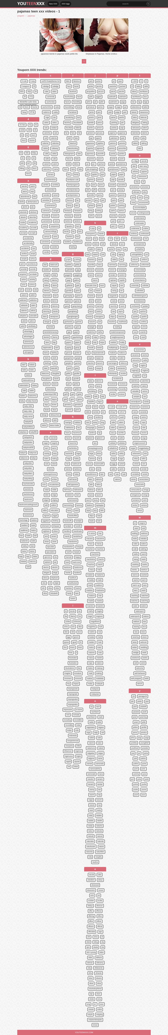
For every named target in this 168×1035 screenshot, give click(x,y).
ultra (144, 192)
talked (135, 143)
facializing (69, 117)
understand (139, 218)
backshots (28, 515)
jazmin (99, 180)
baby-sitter (28, 406)
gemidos (78, 405)
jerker (99, 205)
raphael (113, 280)
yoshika (134, 743)
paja (122, 128)
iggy (68, 637)
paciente (112, 86)
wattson (136, 621)
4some (32, 140)
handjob (78, 521)
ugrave (144, 171)
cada (57, 107)
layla (88, 510)
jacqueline (91, 91)
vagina (142, 365)
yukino (135, 764)
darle (55, 358)
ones (102, 1004)
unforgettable (137, 254)
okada (95, 947)
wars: (136, 590)
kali (103, 254)
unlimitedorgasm (139, 296)
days (46, 405)
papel (121, 174)
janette (91, 123)
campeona (54, 226)
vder (144, 428)
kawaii (99, 348)
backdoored (28, 494)
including (67, 720)
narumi (99, 800)
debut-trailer (54, 425)
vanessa (145, 407)
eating (54, 459)
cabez (54, 91)
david (56, 379)
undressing (136, 239)
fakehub (73, 143)
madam (90, 575)
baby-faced (32, 401)
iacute (72, 611)
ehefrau (56, 521)
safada (112, 443)
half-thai (67, 490)
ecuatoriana (54, 485)
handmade (78, 531)
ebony (50, 469)
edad (47, 490)
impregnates (73, 704)
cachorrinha (47, 107)
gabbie (68, 265)
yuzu (143, 795)
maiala (91, 637)
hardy (69, 593)
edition (53, 505)
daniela (50, 327)
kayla (90, 358)
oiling (96, 942)
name (100, 758)
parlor (113, 211)
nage (88, 733)
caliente (45, 143)
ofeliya (90, 906)
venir (145, 500)
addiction (33, 300)
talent (145, 128)
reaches (121, 316)
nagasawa (90, 727)
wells (147, 678)
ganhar (78, 322)
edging (54, 500)
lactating (92, 391)
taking (145, 123)
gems (77, 410)
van (144, 396)
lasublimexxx (92, 474)
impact (76, 684)
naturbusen (90, 846)
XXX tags (66, 4)
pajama (112, 133)
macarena (100, 539)
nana (101, 774)
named (89, 764)
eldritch (47, 562)
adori (24, 321)
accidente (25, 248)
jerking (98, 211)
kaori (102, 285)
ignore (76, 637)
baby (22, 401)
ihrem (72, 647)
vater (136, 422)
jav (87, 164)
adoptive (23, 316)
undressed (145, 234)
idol (72, 632)
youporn (20, 16)
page (118, 107)
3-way (32, 81)
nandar (99, 784)
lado (96, 396)
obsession (91, 890)
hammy (79, 505)
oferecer (99, 906)
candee (54, 247)
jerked (91, 205)
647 (28, 163)
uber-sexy (143, 166)
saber (113, 428)
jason (100, 159)
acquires (22, 274)
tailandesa (136, 107)
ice (80, 616)
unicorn (135, 259)
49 (35, 130)
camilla (46, 216)
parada (121, 180)
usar (136, 337)
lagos (100, 402)
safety (121, 453)
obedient (91, 880)
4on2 (24, 140)
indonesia (73, 735)
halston (69, 495)
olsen (98, 994)
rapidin (122, 280)
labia (90, 381)
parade (112, 185)
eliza (45, 593)
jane (99, 112)
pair (122, 123)
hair (67, 464)
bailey (25, 546)
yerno (135, 733)
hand (77, 510)
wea (136, 632)
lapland (90, 438)
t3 (132, 86)
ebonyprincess (50, 474)
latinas (91, 490)
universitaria (140, 275)
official (99, 926)
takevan (144, 117)
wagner (142, 523)
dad (45, 265)
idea (80, 627)
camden (46, 195)
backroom (28, 499)
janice (99, 123)
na (91, 707)
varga (135, 417)
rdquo (112, 316)
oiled (88, 942)
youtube (145, 748)
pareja (120, 190)
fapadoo (69, 226)
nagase (101, 727)
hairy (69, 474)
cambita (55, 185)
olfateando (98, 968)
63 (28, 158)
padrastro (114, 102)
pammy (112, 148)
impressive (68, 710)
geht (66, 394)
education (54, 510)
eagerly (54, 443)
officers (91, 926)
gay (68, 379)
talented (135, 133)
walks (136, 554)
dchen (54, 405)
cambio (46, 185)
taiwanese (144, 112)
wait (143, 528)
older (90, 958)
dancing (46, 311)
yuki (135, 758)
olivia (99, 983)
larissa (92, 459)
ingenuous (69, 756)
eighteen (46, 531)
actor (24, 285)
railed (114, 259)
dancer (46, 306)
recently (123, 389)
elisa (50, 588)
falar (79, 154)
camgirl (56, 211)
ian (79, 611)
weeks (145, 658)
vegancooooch (139, 443)
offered (98, 911)
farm (78, 226)
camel (55, 195)
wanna (135, 575)
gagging (77, 275)
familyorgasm (73, 185)
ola (103, 947)
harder (68, 573)
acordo (33, 269)
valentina (134, 381)
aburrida (33, 217)
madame (99, 575)
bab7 (24, 365)
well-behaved (139, 673)
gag (77, 270)
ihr (81, 642)
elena (45, 578)
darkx (47, 358)
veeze (136, 438)
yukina (143, 758)
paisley (114, 128)
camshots (45, 242)
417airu (22, 125)
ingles (78, 756)
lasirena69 (99, 464)
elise (57, 588)
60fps (34, 153)
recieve (122, 394)
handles (67, 531)
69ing (22, 168)
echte (46, 479)
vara (134, 412)
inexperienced (72, 741)
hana (69, 510)
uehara (135, 171)
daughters (46, 379)
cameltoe (45, 200)
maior (99, 647)
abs (32, 207)
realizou (122, 353)
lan (103, 412)
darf (56, 348)
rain (121, 259)
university (135, 285)
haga (78, 453)
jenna (102, 190)
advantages (28, 336)
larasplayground (95, 448)
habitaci (78, 422)
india (78, 725)
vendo (144, 474)
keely (91, 368)
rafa (113, 254)
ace (33, 248)
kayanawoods (98, 353)
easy (55, 453)
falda (77, 159)
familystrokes (73, 190)
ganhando (68, 322)
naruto (91, 805)
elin (43, 588)
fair (66, 133)
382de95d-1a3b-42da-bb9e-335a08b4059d (28, 102)
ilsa (79, 668)
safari (113, 453)
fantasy (69, 216)
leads (92, 521)
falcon (69, 159)
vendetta (135, 474)
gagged (68, 275)
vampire (136, 396)
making (99, 673)
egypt (55, 516)
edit (46, 505)
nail (102, 733)
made (99, 580)
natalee (99, 815)
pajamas (31, 16)
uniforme (134, 265)
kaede (101, 234)
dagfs (47, 275)
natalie (99, 821)
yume (144, 764)
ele (55, 562)
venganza (135, 495)
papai (113, 174)
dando (55, 311)
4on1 (34, 135)
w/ (135, 523)
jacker (98, 81)
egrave (46, 516)
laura (91, 495)
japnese (100, 148)
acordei (24, 269)
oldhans (99, 958)
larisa (99, 453)
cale (55, 133)
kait (102, 244)
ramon (112, 270)
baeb (28, 536)
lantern (100, 428)
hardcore (67, 567)
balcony (33, 562)
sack (113, 438)
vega (144, 438)
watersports (135, 616)
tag (139, 102)
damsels (47, 296)
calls (54, 159)
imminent (68, 678)
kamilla (91, 265)
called (54, 154)
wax (144, 621)
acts (21, 290)
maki (90, 673)
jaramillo (100, 154)
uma (133, 197)
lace (91, 386)
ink (69, 767)
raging (120, 254)
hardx (78, 588)
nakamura (91, 748)
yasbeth (143, 707)
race (122, 244)
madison (99, 585)
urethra (143, 322)
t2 (146, 81)
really (113, 358)
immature (77, 673)
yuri (132, 779)
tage (145, 102)
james (100, 107)
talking (143, 143)
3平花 (32, 112)
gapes (77, 342)
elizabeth (54, 593)
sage (121, 459)
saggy (113, 464)
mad (99, 570)
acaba (22, 222)
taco (145, 97)
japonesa (90, 154)
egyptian (45, 521)
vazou (136, 428)
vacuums (135, 360)
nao (99, 790)
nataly (90, 826)
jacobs (99, 86)
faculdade (77, 123)
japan (98, 138)
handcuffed (72, 516)
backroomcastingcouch (28, 505)
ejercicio (47, 557)
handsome (73, 542)
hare (77, 593)
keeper (99, 368)
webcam (143, 642)
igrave (66, 642)
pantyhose (121, 164)
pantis (113, 159)
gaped (66, 337)
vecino (144, 433)
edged (46, 500)
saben (121, 422)
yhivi (132, 738)
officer (99, 921)
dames (46, 291)
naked (100, 748)
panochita (122, 148)
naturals (100, 841)
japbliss (100, 143)
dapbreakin (47, 348)
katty (88, 342)
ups (135, 311)
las (99, 459)
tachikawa (136, 97)
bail (35, 536)
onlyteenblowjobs (95, 1020)
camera (56, 200)
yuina (146, 753)
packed (122, 86)
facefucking (69, 97)
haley (76, 474)
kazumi (100, 363)
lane (87, 422)
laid (88, 407)
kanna (98, 275)
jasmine (91, 159)
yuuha (143, 784)
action (23, 279)
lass (91, 469)
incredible (78, 720)
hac (78, 428)
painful (121, 117)
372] (31, 97)
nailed (91, 738)
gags (69, 280)
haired (68, 469)
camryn (46, 237)
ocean (100, 890)
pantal (112, 154)
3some (34, 107)
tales (136, 138)
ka (99, 228)
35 (25, 97)
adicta (33, 311)
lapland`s (99, 438)
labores (99, 381)
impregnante (73, 689)
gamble (69, 291)
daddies (46, 270)
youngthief (144, 743)
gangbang (73, 311)
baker (35, 556)
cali (45, 138)
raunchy (113, 306)
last (98, 469)
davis (55, 384)
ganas (77, 301)
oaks (99, 875)
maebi (90, 601)
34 (36, 91)
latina (98, 485)
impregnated (73, 699)
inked (76, 767)
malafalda (99, 678)
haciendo (69, 453)
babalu (32, 365)
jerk (103, 200)
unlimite (145, 285)
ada (35, 290)
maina (91, 647)
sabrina (121, 428)
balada (23, 562)
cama (56, 169)
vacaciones (139, 350)
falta (80, 169)
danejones (54, 316)
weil (135, 663)
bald (28, 567)
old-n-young (91, 952)
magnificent (95, 621)
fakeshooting (73, 148)
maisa (90, 658)
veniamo (136, 500)
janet (100, 117)
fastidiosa (77, 242)
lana (90, 417)
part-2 (113, 226)
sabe (113, 422)
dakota (54, 280)
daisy (46, 280)
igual (74, 642)
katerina (91, 332)
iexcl (79, 632)
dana (46, 301)
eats (47, 464)
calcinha (47, 133)
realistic (113, 342)
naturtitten (100, 852)
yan (132, 701)
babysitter (28, 463)
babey (34, 385)
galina (76, 280)
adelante (24, 305)
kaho (89, 239)
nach (98, 707)
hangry (79, 547)
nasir (91, 810)
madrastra (100, 590)
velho (143, 459)
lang (102, 422)
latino (99, 490)
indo (77, 730)
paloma (113, 143)
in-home (79, 710)
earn (46, 448)
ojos (88, 947)
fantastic (77, 211)
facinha (67, 123)
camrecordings (50, 231)
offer (90, 911)
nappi (90, 800)
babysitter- (28, 468)
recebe (123, 373)
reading (117, 327)
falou (66, 169)
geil (72, 394)
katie (88, 337)
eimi (46, 536)
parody (113, 216)
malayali (99, 684)
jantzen (90, 133)
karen (99, 296)
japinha (90, 148)
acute (28, 290)
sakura (117, 479)
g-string (77, 259)
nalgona (91, 758)
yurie (147, 779)
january (100, 133)
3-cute (24, 81)
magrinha (91, 627)
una (146, 197)
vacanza (135, 355)
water (135, 606)
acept (33, 254)
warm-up (136, 585)
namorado (91, 774)
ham (77, 495)
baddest (24, 525)
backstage (24, 520)
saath (122, 417)
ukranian (145, 187)
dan (55, 296)
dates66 (54, 368)
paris (114, 200)
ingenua (78, 751)
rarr (121, 291)
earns (54, 448)
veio (145, 453)
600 (27, 153)
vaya (143, 422)
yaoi (147, 701)
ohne (96, 937)
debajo (44, 415)
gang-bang (76, 306)
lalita (88, 412)
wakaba (144, 539)
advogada (28, 352)
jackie (91, 86)
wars (145, 585)
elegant (46, 573)
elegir (55, 573)
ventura (144, 505)
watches (134, 601)
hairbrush (76, 464)
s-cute (111, 407)
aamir (33, 186)
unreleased (139, 301)
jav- (93, 164)
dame (54, 285)
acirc (22, 264)
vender (144, 469)
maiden (91, 642)
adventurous (28, 347)
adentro (24, 311)
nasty (99, 810)
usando (143, 332)
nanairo (100, 779)
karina (90, 306)
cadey (55, 112)
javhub (101, 164)
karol (91, 311)
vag (135, 365)
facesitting (69, 107)
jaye (102, 174)
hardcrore (78, 567)
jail (95, 102)
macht (100, 564)
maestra (90, 606)
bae (21, 536)
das (55, 363)
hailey (76, 459)
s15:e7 (122, 412)
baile (33, 541)
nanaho (90, 779)
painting (114, 123)
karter (99, 311)
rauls (121, 301)
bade (33, 525)
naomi (91, 795)
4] (22, 135)
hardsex (69, 588)
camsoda (56, 242)
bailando (24, 541)
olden (102, 952)
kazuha (90, 363)
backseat (28, 510)
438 (29, 130)
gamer (78, 296)
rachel (111, 249)
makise (89, 678)
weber (134, 647)
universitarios (139, 280)
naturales (90, 841)
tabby (138, 86)
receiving (112, 389)
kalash (95, 254)
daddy (55, 270)
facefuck (73, 91)
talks (140, 148)
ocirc (92, 895)
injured (77, 761)
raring (114, 291)
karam (98, 291)
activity (32, 279)
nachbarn (91, 717)
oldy (89, 968)
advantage (28, 331)
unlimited (139, 291)
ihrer (70, 653)
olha (90, 973)
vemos (135, 469)
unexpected (139, 244)
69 (35, 163)
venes (133, 479)
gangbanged (73, 316)
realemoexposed (117, 332)
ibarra (73, 616)
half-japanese (72, 485)
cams (55, 237)
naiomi (91, 743)
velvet (136, 464)
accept (23, 233)
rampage (121, 270)
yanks (139, 701)
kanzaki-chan (91, 285)
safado (123, 448)
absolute (23, 212)
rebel (112, 368)
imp (68, 684)
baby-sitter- (28, 411)
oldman (90, 963)
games (68, 301)
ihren (80, 647)
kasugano (99, 316)
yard (135, 707)
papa (124, 169)
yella (144, 722)
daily (54, 275)
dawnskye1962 (50, 394)
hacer (68, 438)
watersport (140, 611)
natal (90, 815)
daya (46, 399)
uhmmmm (142, 177)
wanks (144, 564)
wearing (135, 637)
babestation (24, 385)
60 (21, 153)
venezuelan (135, 490)
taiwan (134, 112)
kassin (89, 316)
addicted (23, 300)
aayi (32, 191)
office (91, 921)
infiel (78, 746)
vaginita (137, 376)
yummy (136, 774)
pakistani (113, 138)
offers (100, 916)
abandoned (25, 197)
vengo (145, 495)
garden (77, 353)
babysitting (28, 479)
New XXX (53, 4)
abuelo (23, 217)
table (146, 86)
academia (32, 222)
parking (122, 205)
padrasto (122, 97)
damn (55, 291)
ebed (54, 464)
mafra (90, 611)
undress (134, 234)
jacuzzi (101, 91)
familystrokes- (72, 195)
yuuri (136, 795)
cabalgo (55, 86)
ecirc (44, 485)
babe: (32, 370)
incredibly (69, 725)
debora (47, 420)
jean (93, 185)
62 (23, 158)
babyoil (23, 453)
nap (99, 795)
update (145, 306)
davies (46, 384)
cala (46, 128)
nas (99, 805)
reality (122, 342)
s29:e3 (113, 417)
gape (76, 332)
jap (91, 138)
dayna (54, 399)
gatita (68, 373)
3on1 (27, 107)
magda (99, 611)
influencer (68, 751)
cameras (46, 211)
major (90, 663)
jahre (89, 102)
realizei (112, 353)
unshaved (135, 306)
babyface (23, 432)
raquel (114, 285)
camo (56, 221)
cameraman (50, 205)
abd (34, 197)
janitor (90, 128)
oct (99, 895)
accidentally (28, 243)
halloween (78, 490)
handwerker (68, 547)
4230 (22, 130)
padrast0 (112, 97)
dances (55, 306)
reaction (112, 322)
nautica (95, 862)
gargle (78, 358)
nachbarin (95, 712)
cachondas (50, 102)
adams (24, 295)
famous (70, 200)
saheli (121, 464)
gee (68, 384)
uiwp (137, 182)
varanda (143, 412)
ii (76, 653)
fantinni (68, 221)
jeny (96, 200)
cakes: (54, 123)
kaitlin (91, 249)
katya (102, 342)
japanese (90, 143)
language (90, 428)
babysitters (28, 473)
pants (121, 159)
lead (99, 516)
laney (95, 422)
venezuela (140, 485)
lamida (95, 412)
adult (23, 326)
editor (45, 510)
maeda (99, 601)
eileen (55, 531)
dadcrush (53, 265)
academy (23, 228)
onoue (95, 1025)
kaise (96, 244)
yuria (139, 779)
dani (55, 322)
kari (91, 301)
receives (122, 384)
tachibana (143, 91)
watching (144, 601)
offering (91, 916)
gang (67, 306)
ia (65, 611)
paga (123, 102)
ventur (135, 505)
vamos (144, 391)
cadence (46, 112)
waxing (136, 627)
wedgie (136, 653)
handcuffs (68, 521)
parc (113, 190)
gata (76, 368)
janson (99, 128)
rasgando (113, 296)
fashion (69, 237)
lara (95, 443)
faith (69, 138)
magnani (99, 616)
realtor (121, 358)
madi (90, 585)
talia (143, 138)
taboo (134, 91)
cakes (46, 123)
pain (125, 112)
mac (100, 533)
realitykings (113, 348)
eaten (46, 459)
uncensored (143, 202)
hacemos (76, 433)
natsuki (90, 836)
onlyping (99, 1015)
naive (99, 743)
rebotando (113, 373)
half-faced (73, 479)
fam (68, 174)
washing (134, 596)
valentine (145, 381)
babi (24, 391)
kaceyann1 (91, 234)
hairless (77, 469)
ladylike (91, 402)
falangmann (69, 154)
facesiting (76, 102)
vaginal (145, 371)
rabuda (114, 244)
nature (101, 846)
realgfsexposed (117, 337)
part (113, 221)
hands (67, 536)
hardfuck (72, 578)
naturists (89, 852)
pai (125, 107)
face (69, 86)
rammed (112, 265)
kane (91, 275)
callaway (54, 148)
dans (47, 342)
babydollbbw (28, 427)
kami (100, 259)
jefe (87, 190)
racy (118, 249)
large (91, 453)
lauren (98, 495)
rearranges (112, 363)
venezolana (143, 479)
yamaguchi (142, 696)
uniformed (145, 265)
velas (136, 459)
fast (77, 237)
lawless (89, 505)
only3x (90, 1015)
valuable (135, 391)
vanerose (134, 407)
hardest (77, 573)
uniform (144, 259)
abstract (33, 212)
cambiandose (50, 180)
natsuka (99, 831)
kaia (101, 239)
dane (45, 316)
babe (24, 370)
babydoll (28, 422)
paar (120, 81)
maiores (91, 653)
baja (21, 556)
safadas (122, 443)
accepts (33, 233)
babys (33, 458)
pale (122, 138)
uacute (144, 161)
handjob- (68, 526)
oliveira (99, 978)
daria (46, 353)
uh (134, 177)
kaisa (88, 244)
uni (147, 254)
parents (122, 195)
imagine (67, 673)
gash (69, 368)
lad (100, 391)
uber (134, 166)
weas (135, 642)
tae (133, 102)
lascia (89, 464)
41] (30, 125)
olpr (91, 994)
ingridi (68, 761)
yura (144, 774)
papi (113, 180)
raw (113, 311)
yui (139, 753)
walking (143, 549)
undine (145, 228)
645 (22, 163)
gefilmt (77, 389)
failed (78, 128)
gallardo (69, 285)
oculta (100, 901)
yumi (136, 769)
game (77, 291)
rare (121, 285)
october (91, 901)
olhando (98, 973)
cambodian (50, 190)
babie (32, 391)
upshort (143, 311)
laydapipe (99, 505)
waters (143, 606)
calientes (55, 143)
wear (143, 632)
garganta (68, 358)
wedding (144, 647)
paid (110, 112)
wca (144, 627)
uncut (133, 213)
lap (99, 433)
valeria (135, 386)
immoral (78, 678)
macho (101, 559)
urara (135, 322)
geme (80, 399)
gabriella (69, 270)
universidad (139, 270)
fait (79, 133)
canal (46, 247)
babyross (24, 458)
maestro (100, 606)
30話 (29, 91)
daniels (46, 337)
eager (46, 443)
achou (32, 259)
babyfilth (33, 432)
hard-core (76, 562)
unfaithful (139, 249)
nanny (91, 790)
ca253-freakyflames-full (50, 81)
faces (67, 102)
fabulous (76, 81)
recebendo (117, 379)
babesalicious (28, 380)
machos (91, 564)
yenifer (144, 727)
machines (95, 554)
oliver (91, 983)
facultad (69, 128)
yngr (139, 738)
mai (99, 632)
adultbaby (32, 326)
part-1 (120, 221)
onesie (91, 1009)
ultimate (136, 192)
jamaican (90, 107)
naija (96, 733)
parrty (122, 216)
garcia (68, 353)
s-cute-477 (121, 407)
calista (45, 148)
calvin (55, 164)
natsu (90, 831)
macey (99, 544)
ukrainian (134, 187)
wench (139, 684)
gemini (68, 410)
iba (66, 616)
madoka (89, 590)
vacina (144, 355)
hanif (68, 552)
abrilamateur (32, 202)
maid (99, 637)
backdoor (28, 489)
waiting (134, 533)
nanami (90, 784)
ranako (112, 275)
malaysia (95, 689)
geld (65, 399)
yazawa (136, 712)
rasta (114, 301)
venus (139, 510)
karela (91, 296)
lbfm (102, 510)
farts (80, 231)
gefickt (68, 389)
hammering (68, 505)
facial (79, 107)
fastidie (67, 242)
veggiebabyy (144, 448)
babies (22, 396)
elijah (57, 583)
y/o (133, 696)
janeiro (91, 117)
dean (54, 410)
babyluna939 (28, 448)
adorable (33, 316)
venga (146, 490)
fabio (68, 81)
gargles (68, 363)
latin (91, 485)
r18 (110, 239)
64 (34, 158)
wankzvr (144, 570)
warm (144, 580)
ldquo (91, 516)
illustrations (69, 668)
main (100, 642)
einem (54, 536)
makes (90, 668)
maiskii (99, 658)
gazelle (76, 379)
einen (47, 542)
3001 (22, 91)
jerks (91, 216)
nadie (99, 722)
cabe (46, 91)
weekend (135, 658)
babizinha (32, 396)
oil (102, 937)
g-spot (68, 259)
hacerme (72, 443)
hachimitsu (73, 448)
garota (77, 363)
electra (46, 567)
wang (136, 559)
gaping (68, 348)
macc (91, 544)
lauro (88, 500)
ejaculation (50, 552)
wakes (143, 544)
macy (91, 570)
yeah (144, 712)
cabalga (46, 86)
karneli (99, 306)
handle (78, 526)
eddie (54, 490)
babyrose (32, 453)
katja (95, 337)
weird (143, 663)
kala (87, 254)
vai (144, 376)
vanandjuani (135, 402)
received (112, 384)
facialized (72, 112)
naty (90, 857)
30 (34, 86)
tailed (145, 107)
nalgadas (90, 753)
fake (76, 138)
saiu (117, 474)
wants (135, 580)
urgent (135, 327)
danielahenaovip (50, 332)
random (122, 275)
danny (55, 337)
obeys (100, 880)
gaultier (77, 373)
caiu (54, 117)
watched (144, 596)
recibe (112, 394)
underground (144, 213)
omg (88, 1004)
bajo (27, 556)
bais (32, 546)
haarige (68, 422)
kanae (90, 270)
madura (92, 596)
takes (135, 117)
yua (133, 753)
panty (111, 164)
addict (32, 295)
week (144, 653)
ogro (100, 932)
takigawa (135, 123)
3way (24, 112)
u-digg (135, 161)
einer (55, 542)
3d (20, 107)
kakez (99, 249)
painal (113, 117)
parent (112, 195)
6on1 (35, 168)
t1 (141, 81)
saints (121, 469)
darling (47, 363)
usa (135, 332)
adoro (32, 321)
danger (47, 322)
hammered (73, 500)
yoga (147, 738)
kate (100, 327)
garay (77, 348)
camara (50, 174)
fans (77, 205)
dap (54, 342)
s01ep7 (113, 412)
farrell (66, 231)
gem (72, 399)
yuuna (143, 790)
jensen (88, 200)
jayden (94, 174)
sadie (121, 438)
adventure (28, 342)
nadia (91, 722)
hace (67, 433)
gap (69, 332)
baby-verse (28, 416)
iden (66, 632)
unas (133, 202)
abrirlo (25, 207)
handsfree (77, 536)
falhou (76, 164)
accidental (28, 238)
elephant (54, 578)
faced (76, 86)
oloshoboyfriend (95, 989)
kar (91, 291)
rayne (120, 311)
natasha (99, 826)
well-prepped (136, 678)
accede (34, 228)
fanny (69, 205)
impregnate (72, 694)
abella (21, 202)
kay (88, 353)
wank (144, 559)
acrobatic (33, 274)
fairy (73, 133)
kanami (99, 270)
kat (100, 322)
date (45, 368)
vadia (145, 360)
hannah (69, 557)
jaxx (101, 169)
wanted (144, 575)
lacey (99, 386)
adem (33, 305)
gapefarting (77, 337)
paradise (122, 185)
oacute (91, 875)
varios (143, 417)
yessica (144, 733)
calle (46, 154)
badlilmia (24, 530)
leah (99, 521)
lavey (96, 500)
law (102, 500)
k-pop (92, 228)
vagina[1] (135, 371)
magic (90, 616)
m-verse (91, 533)
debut (44, 425)
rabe (117, 239)
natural (99, 836)
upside (135, 316)
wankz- (134, 570)
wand (144, 554)
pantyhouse (113, 169)
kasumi (92, 322)
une (145, 239)
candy (55, 252)
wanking (135, 564)
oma (99, 999)
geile (79, 394)
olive (90, 978)
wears (144, 637)
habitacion (70, 428)
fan (77, 200)
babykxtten (28, 442)
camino (55, 216)
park (121, 200)
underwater (139, 223)
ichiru (66, 627)
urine (144, 327)
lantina (92, 433)
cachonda (50, 97)
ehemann (45, 526)
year (134, 717)
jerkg (91, 211)
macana (89, 539)
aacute (24, 186)
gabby (77, 265)
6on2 (28, 174)
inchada (76, 715)
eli (50, 583)
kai (95, 239)
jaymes (91, 180)
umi (139, 197)
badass (34, 520)
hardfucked (72, 583)
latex (90, 479)
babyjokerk (28, 437)
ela (55, 557)
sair (110, 474)
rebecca (123, 363)
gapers (68, 342)
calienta (54, 138)
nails (99, 738)
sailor (113, 469)
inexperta (69, 746)
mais (100, 653)
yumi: (143, 769)
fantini (77, 216)
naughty (98, 857)
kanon (95, 280)
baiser (32, 551)
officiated (91, 932)
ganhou (69, 327)
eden (47, 495)
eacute (53, 438)
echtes (54, 479)
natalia (90, 821)
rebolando (121, 368)
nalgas (100, 753)
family (76, 174)
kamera (91, 259)
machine (100, 549)
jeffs (94, 190)
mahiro (92, 632)
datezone (45, 373)
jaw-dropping (92, 169)
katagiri (92, 327)
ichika (68, 621)
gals (77, 285)
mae (100, 596)
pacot (113, 91)
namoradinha (95, 769)
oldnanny (99, 963)
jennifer (91, 195)
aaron (25, 191)
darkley (54, 353)
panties (122, 154)
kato (102, 337)
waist (136, 528)
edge (54, 495)
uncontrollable (139, 208)
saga (114, 459)
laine (95, 407)
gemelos (67, 405)
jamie (92, 112)
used (143, 337)
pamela (122, 143)
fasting (72, 247)
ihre (65, 647)
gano (78, 327)
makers (99, 663)
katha (100, 332)
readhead (122, 322)
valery (144, 386)
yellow (135, 727)
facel (79, 97)
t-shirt (134, 81)
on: (95, 1004)
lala (102, 407)
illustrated (73, 658)
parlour (121, 211)
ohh (88, 937)
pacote (121, 91)
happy (77, 557)
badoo (33, 530)
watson (146, 616)
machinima (90, 559)
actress (32, 285)
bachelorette (28, 484)
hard (67, 562)
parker (112, 205)
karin (98, 301)
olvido (91, 999)
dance (54, 301)
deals (47, 410)
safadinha (113, 448)
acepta (24, 259)
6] (28, 168)
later (102, 474)
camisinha (47, 221)
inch (68, 715)
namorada (100, 764)
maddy (91, 580)
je (87, 185)
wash (144, 590)
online (99, 1009)
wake (135, 544)
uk (143, 182)
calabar (54, 128)
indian (69, 730)
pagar (111, 107)
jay (87, 174)
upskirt (144, 316)
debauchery (55, 415)
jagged (98, 97)
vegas (133, 448)
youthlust (134, 748)
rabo (124, 239)
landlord (98, 417)
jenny (100, 195)
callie (47, 159)
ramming (122, 265)
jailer (102, 102)
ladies (88, 396)
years (136, 722)
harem (72, 599)
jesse (99, 216)
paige (117, 112)
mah (100, 627)
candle (46, 252)
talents (144, 133)
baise (24, 551)
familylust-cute (73, 180)
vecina (135, 433)
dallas (46, 285)
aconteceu (32, 264)
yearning (143, 717)
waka (135, 539)
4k (27, 135)
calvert (46, 164)
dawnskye (50, 389)
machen (90, 549)
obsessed (95, 885)
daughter (56, 373)
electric (55, 567)
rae (125, 249)
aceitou (24, 254)
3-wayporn (25, 86)
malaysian (95, 694)
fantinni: (77, 221)
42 (36, 125)
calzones (46, 169)
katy (95, 342)
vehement (136, 453)
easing (46, 453)
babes (28, 375)
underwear (135, 228)
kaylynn (99, 358)
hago (69, 459)
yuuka (135, 790)
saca (112, 433)
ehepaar (56, 526)
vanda (146, 402)
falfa (68, 164)
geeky (76, 384)
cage (47, 117)
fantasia (68, 211)
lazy (95, 510)
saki (124, 474)
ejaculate (50, 547)
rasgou (123, 296)
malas (90, 684)
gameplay (68, 296)
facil (78, 117)
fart (73, 231)
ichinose (77, 621)
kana (100, 265)
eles (44, 583)
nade (101, 717)
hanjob (76, 552)
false (73, 169)
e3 (46, 438)
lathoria (99, 479)
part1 (122, 226)
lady (102, 396)
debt (55, 420)
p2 (114, 81)
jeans (101, 185)
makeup (99, 668)
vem (144, 464)
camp (45, 226)
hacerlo (77, 438)
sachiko (121, 433)
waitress (144, 533)
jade (90, 97)
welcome (139, 668)
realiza (123, 348)
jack (91, 81)
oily (102, 942)
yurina (135, 784)
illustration (73, 663)
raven (122, 306)
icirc (73, 627)
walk (135, 549)
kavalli (90, 348)
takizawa (135, 128)
